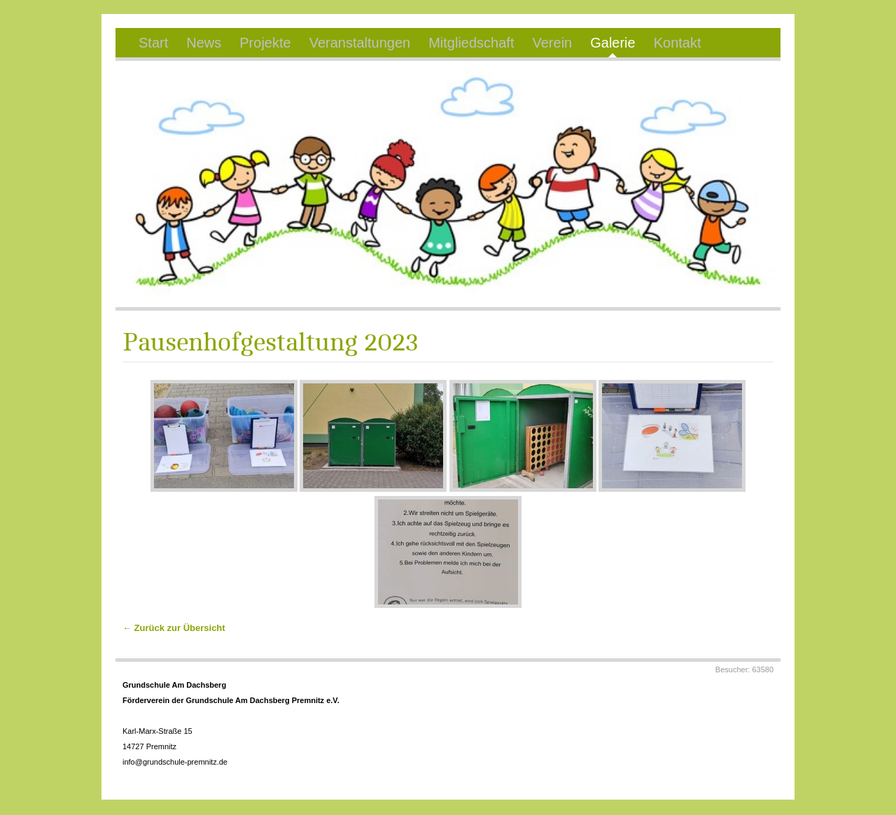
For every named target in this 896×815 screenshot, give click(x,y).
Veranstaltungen (360, 42)
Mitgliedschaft (471, 42)
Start (153, 42)
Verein (552, 42)
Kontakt (677, 42)
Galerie (612, 42)
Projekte (264, 42)
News (203, 42)
